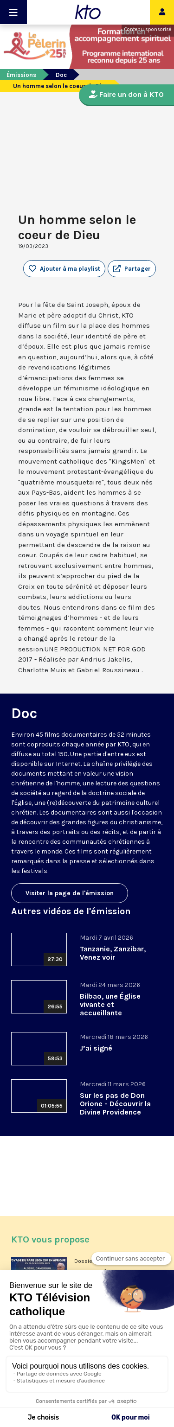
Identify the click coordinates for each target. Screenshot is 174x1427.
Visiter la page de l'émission (70, 893)
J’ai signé (96, 1048)
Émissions (21, 74)
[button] (132, 269)
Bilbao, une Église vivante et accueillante (110, 1004)
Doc (61, 74)
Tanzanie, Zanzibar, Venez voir (113, 953)
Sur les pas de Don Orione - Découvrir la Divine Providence (115, 1103)
